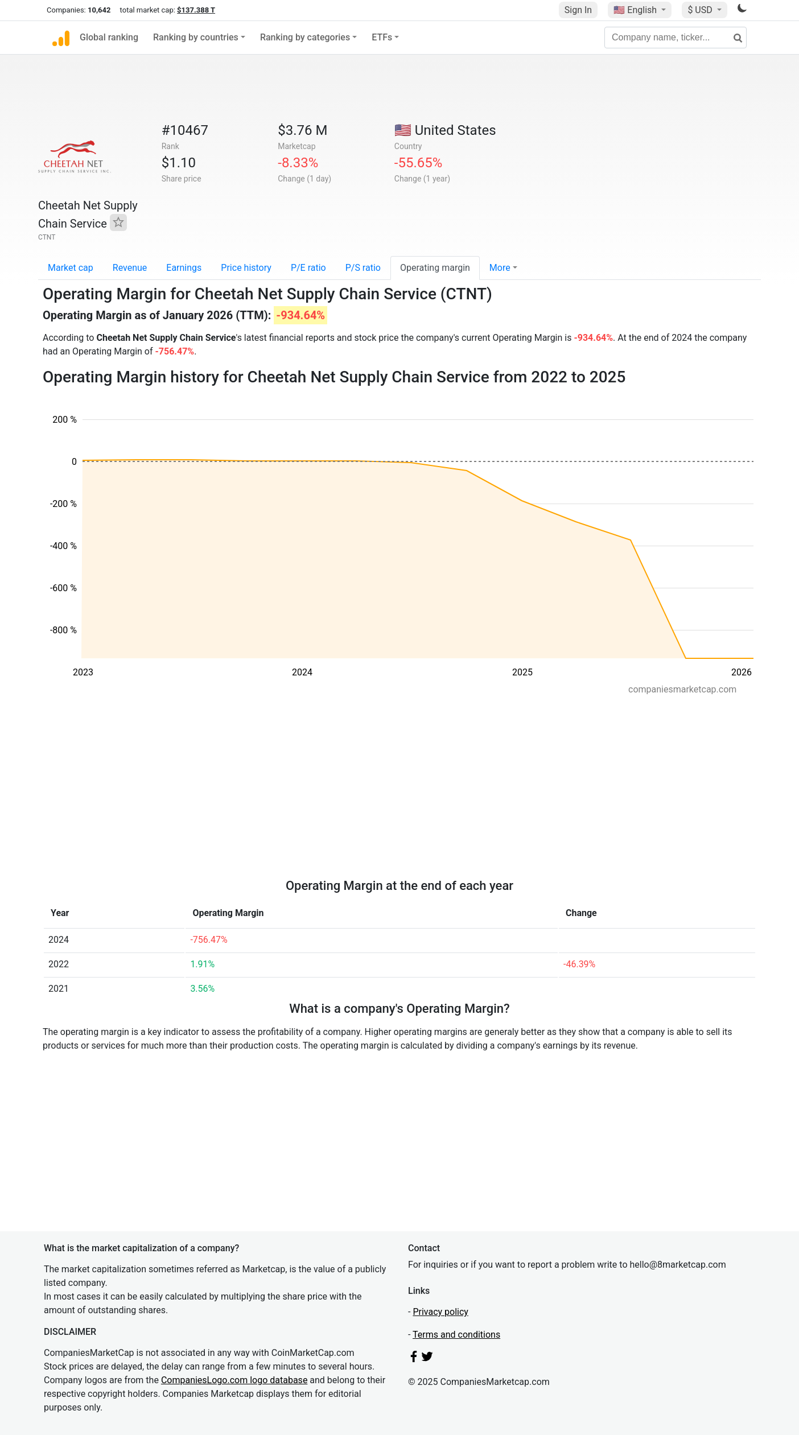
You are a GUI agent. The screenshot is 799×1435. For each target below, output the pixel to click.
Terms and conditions (456, 1334)
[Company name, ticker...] (675, 37)
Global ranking (109, 37)
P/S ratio (363, 267)
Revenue (130, 267)
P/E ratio (308, 267)
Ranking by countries (195, 37)
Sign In (578, 10)
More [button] (499, 267)
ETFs (382, 37)
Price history (246, 267)
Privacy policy (440, 1311)
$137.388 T (196, 10)
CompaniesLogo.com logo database (234, 1380)
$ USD (700, 10)
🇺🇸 (636, 10)
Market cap (70, 267)
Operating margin (435, 267)
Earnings (183, 267)
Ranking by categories (305, 37)
